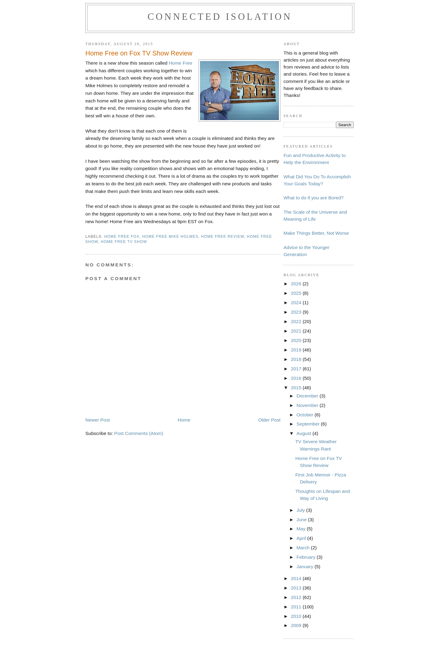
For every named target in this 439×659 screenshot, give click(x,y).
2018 (297, 359)
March (303, 547)
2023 (297, 312)
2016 (297, 378)
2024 (297, 302)
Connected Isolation (220, 16)
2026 (297, 283)
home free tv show (124, 242)
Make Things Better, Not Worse (316, 233)
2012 (297, 597)
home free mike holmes (170, 236)
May (301, 528)
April (301, 538)
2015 (297, 387)
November (307, 405)
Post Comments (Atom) (138, 433)
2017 (297, 368)
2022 (297, 321)
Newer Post (97, 419)
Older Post (269, 419)
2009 (297, 625)
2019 (297, 349)
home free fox (121, 236)
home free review (222, 236)
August (304, 433)
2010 (297, 616)
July (301, 510)
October (305, 414)
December (307, 395)
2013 (297, 587)
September (308, 423)
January (305, 566)
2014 (297, 578)
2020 (297, 340)
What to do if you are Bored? (314, 197)
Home (184, 419)
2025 (297, 293)
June (302, 519)
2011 (297, 606)
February (306, 557)
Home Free (180, 63)
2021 (297, 330)
